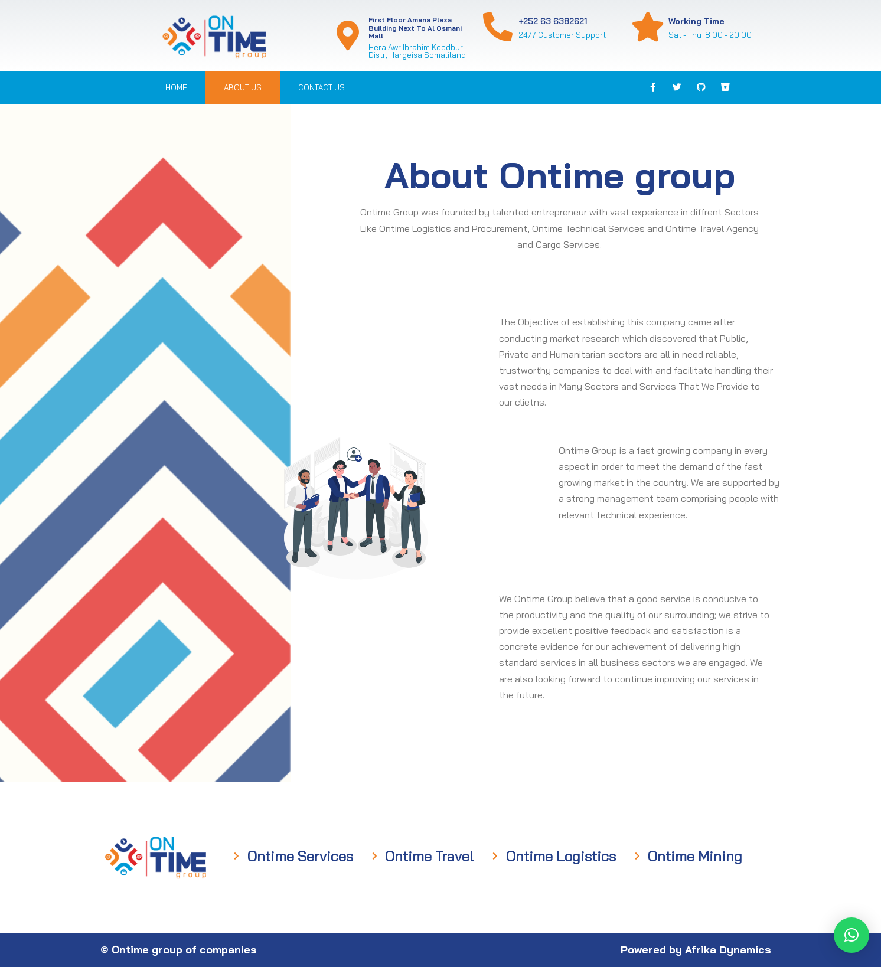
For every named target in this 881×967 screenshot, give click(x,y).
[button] (851, 935)
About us (243, 87)
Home (176, 87)
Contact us (321, 87)
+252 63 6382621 (552, 21)
